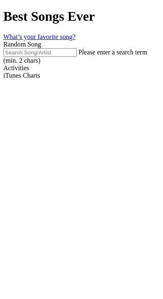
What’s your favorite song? (39, 36)
